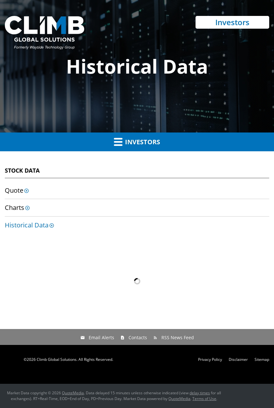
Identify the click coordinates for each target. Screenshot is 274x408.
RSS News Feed (177, 337)
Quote (14, 190)
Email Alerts (101, 337)
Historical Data (26, 225)
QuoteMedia (73, 393)
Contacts (138, 337)
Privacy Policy (210, 359)
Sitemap (262, 359)
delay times (199, 393)
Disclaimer (238, 359)
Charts (14, 207)
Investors (232, 22)
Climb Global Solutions (57, 359)
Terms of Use (204, 398)
